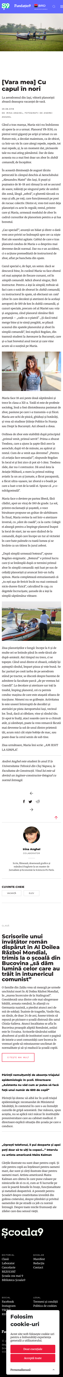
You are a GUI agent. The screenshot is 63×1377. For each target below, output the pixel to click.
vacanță (11, 893)
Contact (38, 1267)
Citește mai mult (18, 1057)
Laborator (8, 1263)
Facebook (8, 1301)
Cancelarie (8, 1267)
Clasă (5, 1259)
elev (31, 893)
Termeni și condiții (45, 1301)
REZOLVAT (9, 1271)
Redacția (38, 1263)
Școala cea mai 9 (12, 1275)
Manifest (39, 1259)
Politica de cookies (45, 1305)
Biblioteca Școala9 (13, 1280)
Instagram (9, 1305)
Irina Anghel (31, 849)
